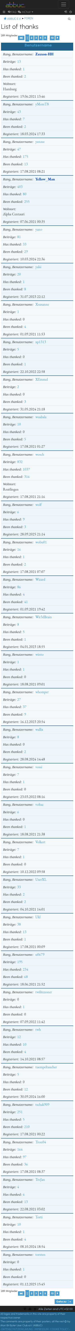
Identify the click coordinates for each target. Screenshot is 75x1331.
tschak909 (42, 1104)
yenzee (40, 141)
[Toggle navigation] (63, 4)
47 (19, 149)
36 (26, 1164)
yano (38, 229)
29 (26, 251)
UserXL (41, 879)
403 (20, 186)
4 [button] (40, 37)
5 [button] (45, 37)
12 (19, 1037)
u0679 (39, 954)
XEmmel (41, 379)
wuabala (40, 417)
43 (19, 111)
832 (20, 461)
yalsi (38, 267)
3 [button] (36, 37)
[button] (21, 38)
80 (24, 194)
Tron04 (40, 1142)
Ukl (37, 917)
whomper (42, 692)
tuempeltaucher (46, 1067)
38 (19, 924)
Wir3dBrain (43, 617)
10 (19, 424)
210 (27, 1126)
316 (27, 476)
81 (19, 237)
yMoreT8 (42, 104)
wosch (39, 454)
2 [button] (31, 37)
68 (26, 976)
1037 (26, 469)
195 (20, 962)
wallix (39, 729)
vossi (38, 767)
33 (24, 244)
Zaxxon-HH (44, 54)
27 (19, 699)
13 (19, 61)
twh (38, 1029)
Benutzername (38, 45)
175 (25, 156)
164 (20, 1149)
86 (19, 587)
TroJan (40, 1179)
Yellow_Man (45, 179)
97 (24, 1157)
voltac (39, 804)
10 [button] (52, 37)
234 (25, 969)
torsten (40, 1254)
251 (20, 1112)
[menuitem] (12, 12)
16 (19, 549)
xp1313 (40, 342)
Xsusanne (42, 304)
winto (39, 654)
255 (27, 201)
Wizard (40, 579)
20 (19, 274)
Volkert (40, 842)
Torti (38, 1217)
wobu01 (41, 542)
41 (26, 602)
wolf (38, 504)
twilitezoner (43, 992)
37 (24, 706)
